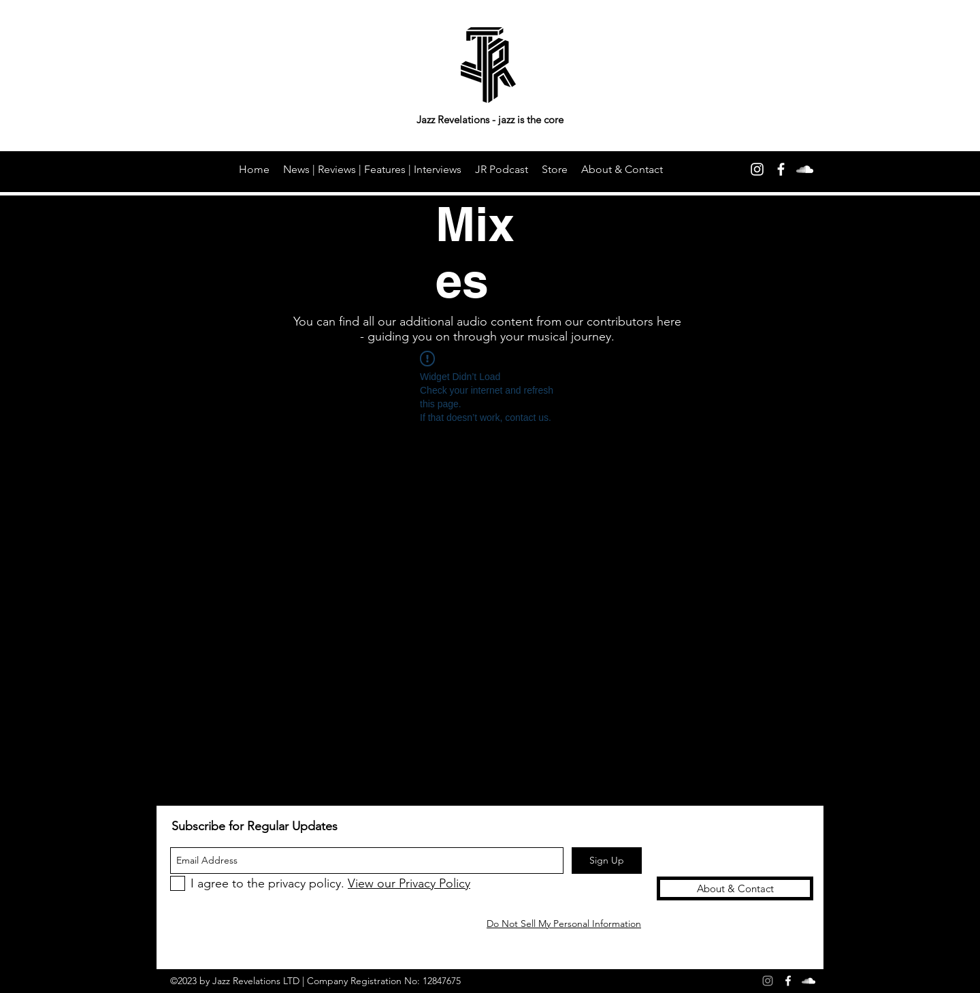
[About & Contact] (735, 888)
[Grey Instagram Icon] (767, 981)
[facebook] (780, 169)
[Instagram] (757, 169)
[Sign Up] (607, 860)
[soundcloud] (804, 169)
